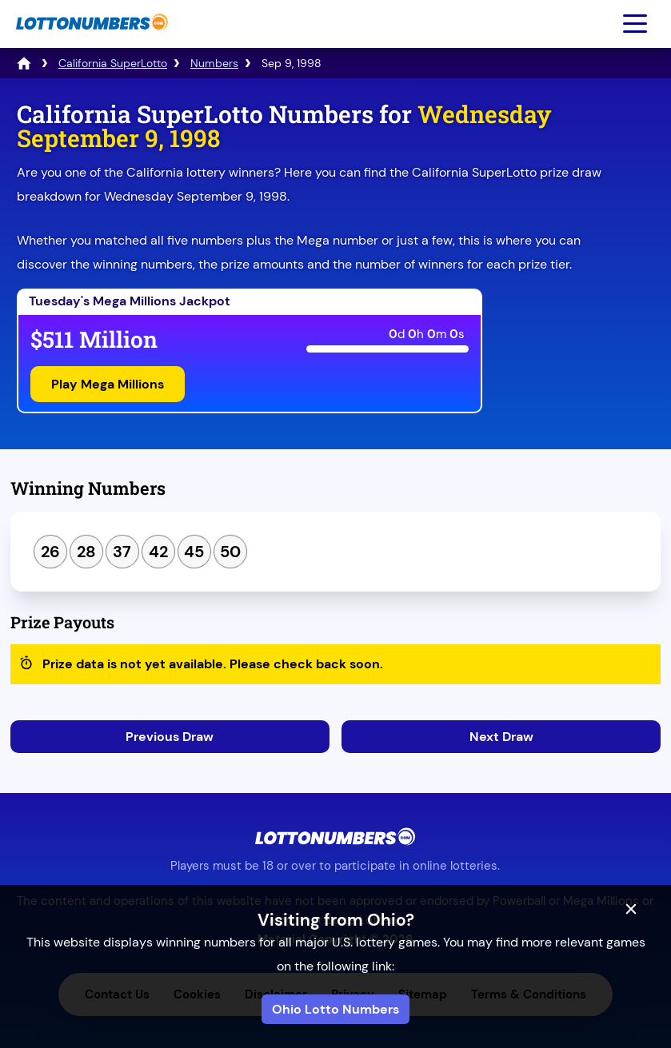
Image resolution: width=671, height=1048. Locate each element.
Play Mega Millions (107, 384)
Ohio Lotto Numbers (335, 1009)
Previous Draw (170, 736)
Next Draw (501, 736)
